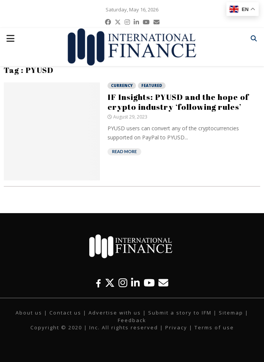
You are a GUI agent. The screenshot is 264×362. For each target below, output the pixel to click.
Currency (122, 85)
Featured (151, 85)
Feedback (132, 320)
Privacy (176, 327)
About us (29, 312)
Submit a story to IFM (180, 312)
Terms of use (214, 327)
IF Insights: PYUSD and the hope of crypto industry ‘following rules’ (178, 102)
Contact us (65, 312)
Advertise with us (115, 312)
